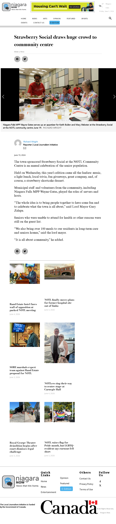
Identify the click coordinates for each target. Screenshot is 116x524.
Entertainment (48, 492)
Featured (64, 483)
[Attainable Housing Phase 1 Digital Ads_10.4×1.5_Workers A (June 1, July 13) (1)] (62, 6)
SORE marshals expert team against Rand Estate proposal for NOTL (24, 370)
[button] (110, 19)
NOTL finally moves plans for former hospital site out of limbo (59, 303)
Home (44, 481)
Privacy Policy (86, 483)
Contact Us (85, 478)
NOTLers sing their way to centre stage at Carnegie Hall (58, 386)
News (43, 486)
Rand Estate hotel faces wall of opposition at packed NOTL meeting (23, 307)
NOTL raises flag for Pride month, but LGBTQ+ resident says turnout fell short (59, 447)
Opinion (64, 477)
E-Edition (66, 488)
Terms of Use (86, 489)
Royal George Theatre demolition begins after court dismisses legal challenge (23, 447)
